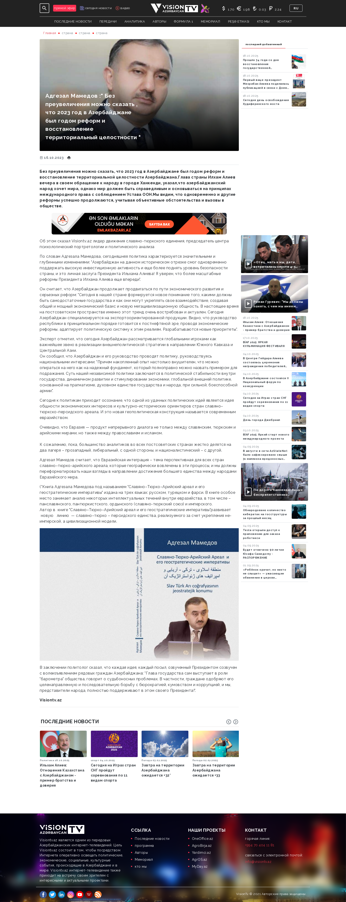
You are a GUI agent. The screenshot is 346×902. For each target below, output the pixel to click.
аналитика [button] (134, 21)
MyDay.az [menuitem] (200, 866)
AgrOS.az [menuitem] (199, 859)
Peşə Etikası (238, 21)
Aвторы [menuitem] (141, 852)
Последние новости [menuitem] (152, 839)
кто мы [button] (263, 21)
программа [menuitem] (144, 846)
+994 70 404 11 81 (259, 845)
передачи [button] (108, 21)
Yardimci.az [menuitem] (201, 852)
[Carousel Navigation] (232, 721)
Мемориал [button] (210, 21)
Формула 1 (183, 21)
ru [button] (296, 8)
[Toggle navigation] (44, 8)
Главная (49, 33)
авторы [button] (159, 21)
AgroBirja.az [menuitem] (202, 846)
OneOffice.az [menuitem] (202, 839)
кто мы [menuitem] (141, 866)
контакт (285, 21)
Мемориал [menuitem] (144, 859)
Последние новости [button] (73, 21)
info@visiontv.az (258, 862)
